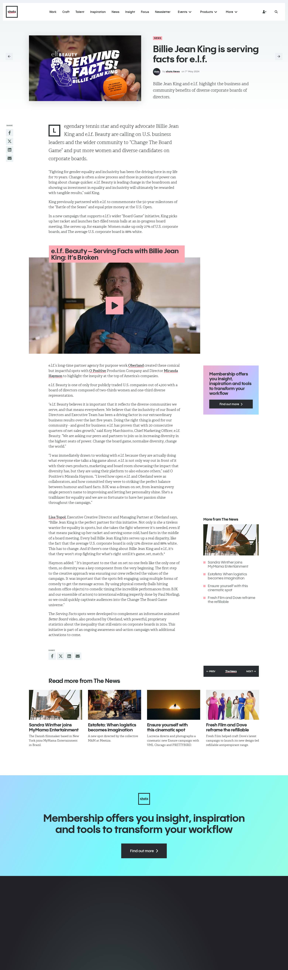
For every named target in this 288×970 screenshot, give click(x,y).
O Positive (97, 370)
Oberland (136, 365)
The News (231, 671)
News (157, 38)
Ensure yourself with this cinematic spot (228, 587)
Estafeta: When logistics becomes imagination (227, 575)
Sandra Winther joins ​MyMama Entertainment (228, 564)
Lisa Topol (57, 517)
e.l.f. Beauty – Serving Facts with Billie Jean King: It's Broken (114, 254)
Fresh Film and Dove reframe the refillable (231, 599)
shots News (173, 71)
